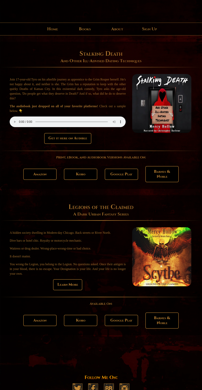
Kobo (80, 174)
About (117, 29)
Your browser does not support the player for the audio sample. (68, 121)
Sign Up (149, 29)
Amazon (40, 174)
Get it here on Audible (67, 138)
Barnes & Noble (162, 174)
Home (52, 29)
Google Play (121, 174)
